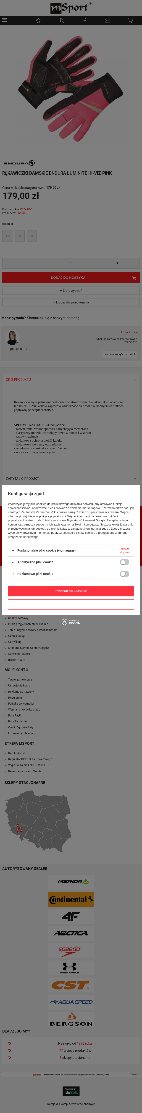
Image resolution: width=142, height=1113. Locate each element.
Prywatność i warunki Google (86, 520)
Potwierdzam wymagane (71, 604)
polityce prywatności (52, 516)
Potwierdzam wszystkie (71, 591)
